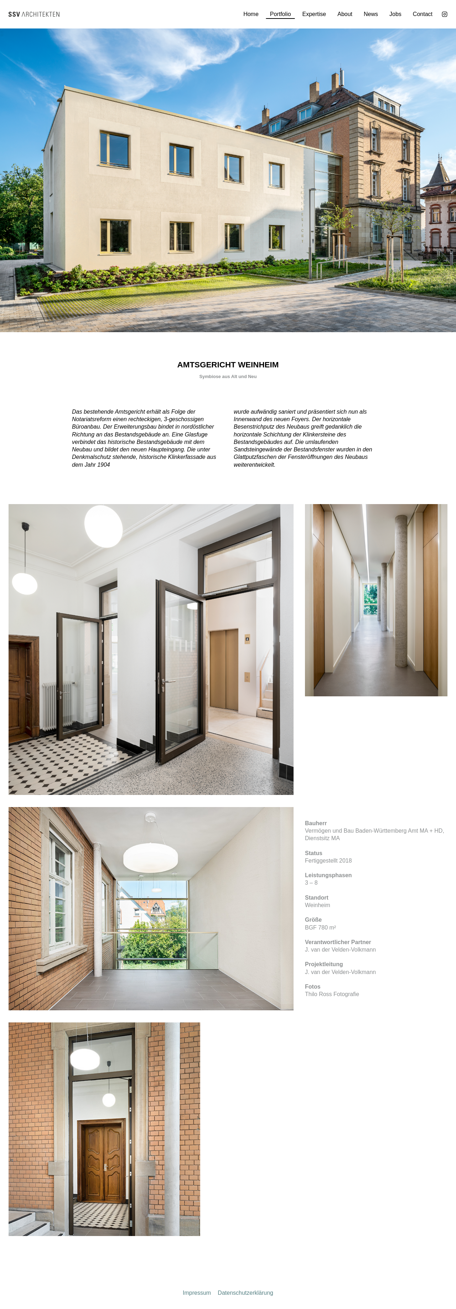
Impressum (197, 1293)
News (371, 14)
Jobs (395, 14)
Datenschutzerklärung (245, 1293)
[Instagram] (444, 14)
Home (251, 14)
